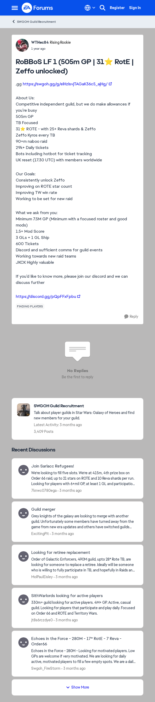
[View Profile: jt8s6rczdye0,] (23, 599)
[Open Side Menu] (14, 8)
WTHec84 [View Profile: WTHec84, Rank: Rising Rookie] (40, 42)
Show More (77, 687)
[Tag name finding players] (30, 306)
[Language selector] (90, 8)
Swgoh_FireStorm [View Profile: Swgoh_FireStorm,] (45, 668)
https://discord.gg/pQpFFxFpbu (46, 296)
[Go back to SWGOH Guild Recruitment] (86, 406)
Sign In (135, 7)
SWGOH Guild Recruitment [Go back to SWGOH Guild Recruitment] (34, 21)
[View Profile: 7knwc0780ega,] (23, 470)
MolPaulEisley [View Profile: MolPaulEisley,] (42, 577)
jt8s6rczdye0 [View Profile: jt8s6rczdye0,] (42, 619)
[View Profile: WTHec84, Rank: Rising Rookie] (22, 45)
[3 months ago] (70, 490)
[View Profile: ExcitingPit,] (23, 513)
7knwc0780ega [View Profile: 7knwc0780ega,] (44, 490)
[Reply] (131, 316)
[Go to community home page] (37, 8)
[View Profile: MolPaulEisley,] (23, 556)
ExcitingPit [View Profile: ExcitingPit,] (40, 533)
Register (117, 7)
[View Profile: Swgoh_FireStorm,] (23, 642)
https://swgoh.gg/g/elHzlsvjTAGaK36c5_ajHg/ (65, 84)
